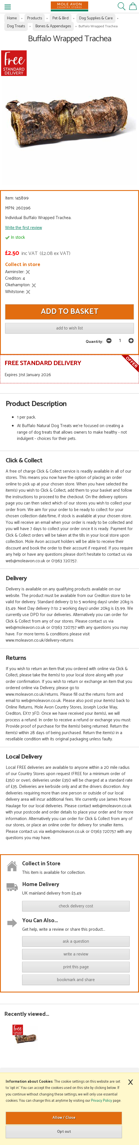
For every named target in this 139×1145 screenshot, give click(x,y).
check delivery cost (76, 906)
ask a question (76, 941)
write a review (76, 954)
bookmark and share (76, 979)
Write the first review (23, 227)
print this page (76, 967)
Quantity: (94, 342)
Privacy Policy (101, 1101)
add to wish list (69, 328)
